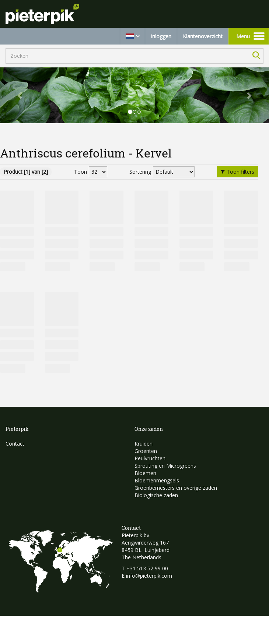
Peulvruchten (149, 458)
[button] (20, 95)
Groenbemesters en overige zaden (175, 487)
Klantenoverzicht (203, 36)
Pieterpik (17, 428)
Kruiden (143, 443)
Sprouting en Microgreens (165, 465)
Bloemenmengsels (156, 480)
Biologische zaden (156, 495)
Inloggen (161, 36)
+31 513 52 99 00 (147, 568)
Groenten (145, 450)
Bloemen (145, 473)
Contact (15, 443)
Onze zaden (148, 428)
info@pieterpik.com (149, 575)
